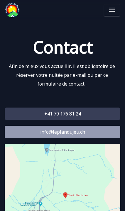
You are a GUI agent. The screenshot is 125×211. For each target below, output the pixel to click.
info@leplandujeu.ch (62, 132)
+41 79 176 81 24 (62, 113)
